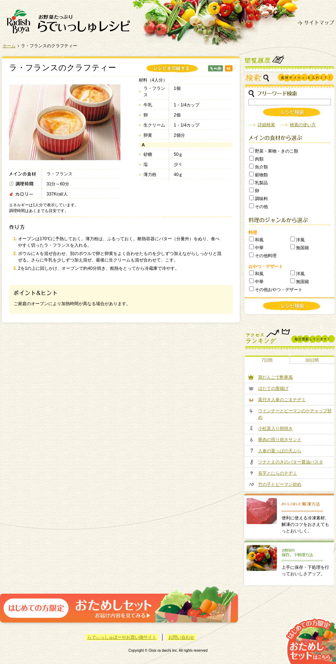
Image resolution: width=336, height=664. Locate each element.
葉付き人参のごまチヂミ (282, 399)
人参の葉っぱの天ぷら (279, 450)
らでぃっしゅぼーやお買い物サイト (121, 637)
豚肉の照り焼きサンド (279, 439)
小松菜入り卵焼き (275, 428)
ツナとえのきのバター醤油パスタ (290, 462)
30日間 (312, 360)
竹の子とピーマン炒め (279, 484)
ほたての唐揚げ (273, 388)
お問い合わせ (181, 637)
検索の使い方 (303, 124)
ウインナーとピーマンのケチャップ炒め (295, 414)
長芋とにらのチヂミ (277, 473)
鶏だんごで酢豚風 (275, 377)
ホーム (9, 45)
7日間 (267, 360)
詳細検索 (266, 124)
